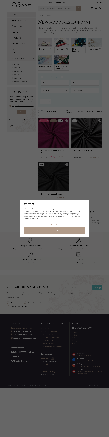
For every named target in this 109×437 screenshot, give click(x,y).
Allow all (54, 231)
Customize (54, 225)
